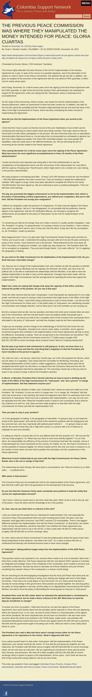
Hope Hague (37, 46)
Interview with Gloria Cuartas (28, 667)
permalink (77, 667)
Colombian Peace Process (51, 664)
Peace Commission (50, 667)
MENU (86, 3)
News (26, 664)
